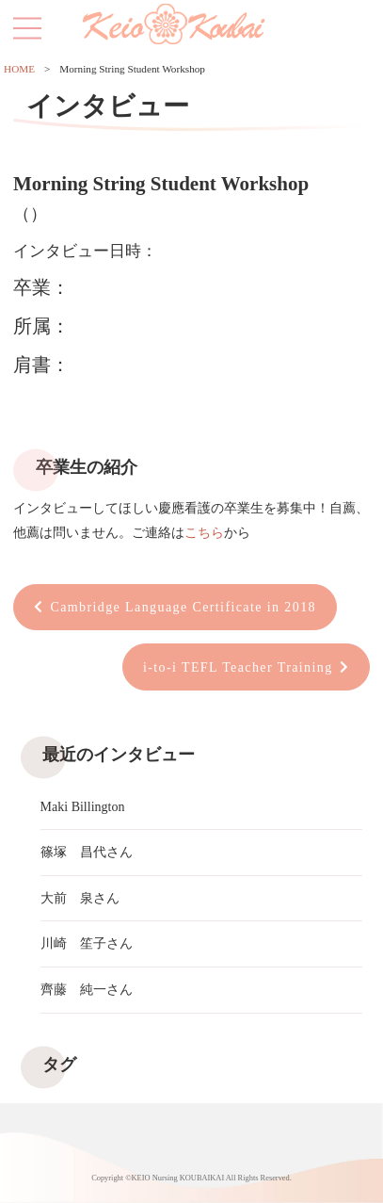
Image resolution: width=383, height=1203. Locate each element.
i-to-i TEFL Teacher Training (238, 667)
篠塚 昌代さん (86, 852)
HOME (19, 68)
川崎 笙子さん (86, 943)
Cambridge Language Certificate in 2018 (183, 607)
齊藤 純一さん (86, 990)
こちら (204, 533)
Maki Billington (82, 807)
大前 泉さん (80, 898)
